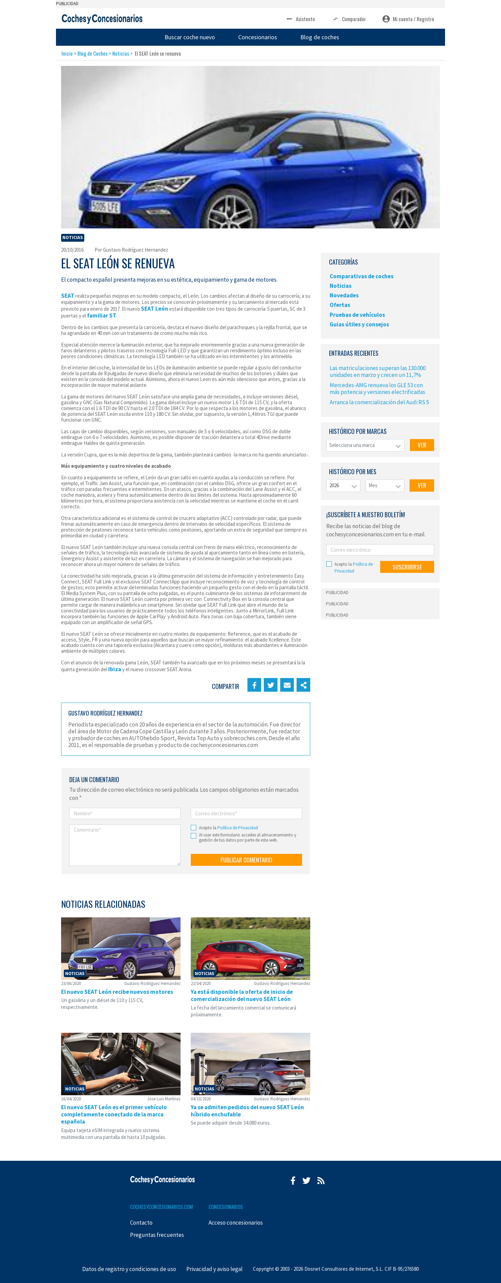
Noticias (120, 53)
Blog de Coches (92, 53)
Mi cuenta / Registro (408, 19)
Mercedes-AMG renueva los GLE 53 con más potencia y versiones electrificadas (377, 388)
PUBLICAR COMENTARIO (246, 860)
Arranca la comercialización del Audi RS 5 (379, 402)
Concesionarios (257, 37)
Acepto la (228, 828)
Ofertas (340, 305)
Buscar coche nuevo (189, 37)
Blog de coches (319, 37)
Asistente (300, 19)
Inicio (67, 53)
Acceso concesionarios (236, 1222)
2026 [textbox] (334, 485)
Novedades (344, 295)
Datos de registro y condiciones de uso (129, 1269)
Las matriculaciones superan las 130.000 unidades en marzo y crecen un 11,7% (378, 371)
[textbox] (365, 445)
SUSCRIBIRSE (407, 567)
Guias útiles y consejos (359, 324)
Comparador (348, 19)
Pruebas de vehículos (357, 315)
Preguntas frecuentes (157, 1235)
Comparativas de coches (361, 276)
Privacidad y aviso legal (214, 1269)
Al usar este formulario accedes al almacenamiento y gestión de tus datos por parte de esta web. (247, 838)
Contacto (141, 1222)
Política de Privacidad (237, 828)
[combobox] (365, 445)
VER (422, 445)
